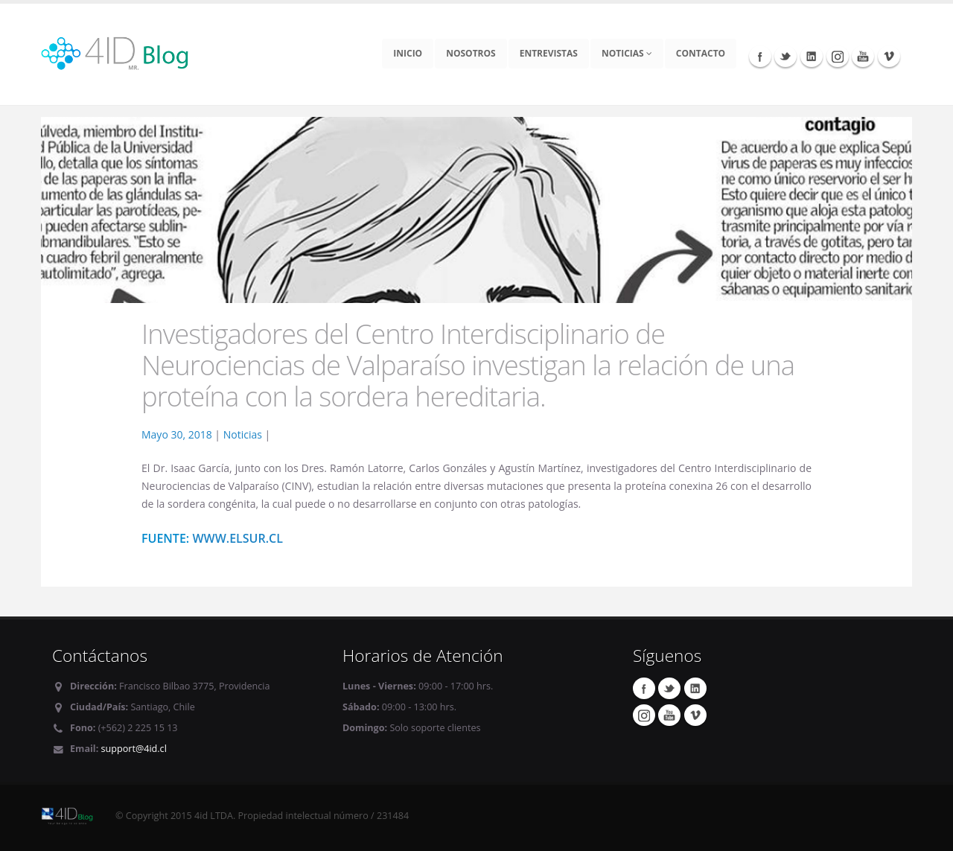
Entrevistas (549, 53)
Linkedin (811, 56)
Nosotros (471, 53)
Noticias (627, 53)
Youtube (863, 56)
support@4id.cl (134, 748)
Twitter (785, 56)
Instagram (837, 56)
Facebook (760, 56)
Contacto (700, 53)
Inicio (407, 53)
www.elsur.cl (237, 538)
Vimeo (889, 56)
